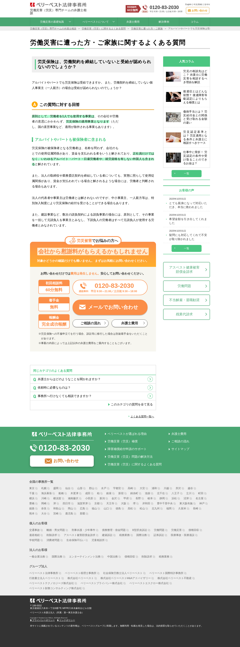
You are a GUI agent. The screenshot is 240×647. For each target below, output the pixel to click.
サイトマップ (180, 447)
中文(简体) (198, 3)
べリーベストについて (95, 19)
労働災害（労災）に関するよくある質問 (135, 462)
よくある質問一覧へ (140, 414)
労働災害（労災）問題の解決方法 (130, 454)
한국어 (207, 3)
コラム (195, 19)
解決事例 (164, 19)
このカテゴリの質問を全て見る (132, 402)
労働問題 (184, 280)
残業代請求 (184, 308)
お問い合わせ (66, 459)
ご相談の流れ (180, 439)
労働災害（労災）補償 (123, 439)
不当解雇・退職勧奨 (184, 294)
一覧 (186, 167)
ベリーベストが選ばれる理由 (127, 431)
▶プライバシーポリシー (42, 618)
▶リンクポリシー (66, 618)
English (188, 3)
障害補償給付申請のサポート (127, 447)
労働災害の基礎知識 (52, 19)
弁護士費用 (133, 19)
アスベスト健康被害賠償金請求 (184, 264)
